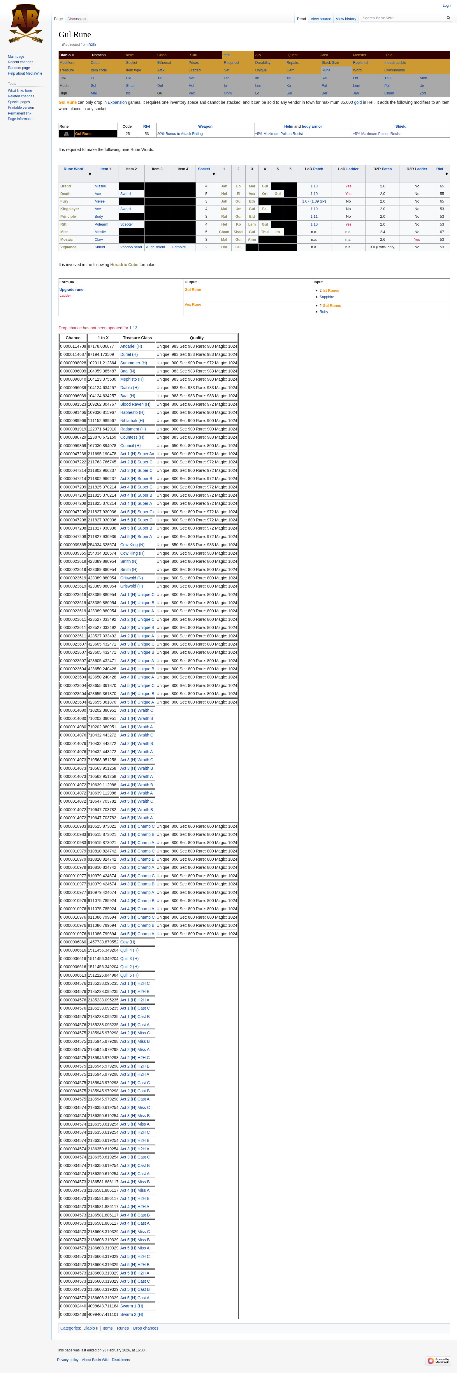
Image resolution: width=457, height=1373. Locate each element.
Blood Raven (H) (135, 404)
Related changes (21, 96)
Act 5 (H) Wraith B (136, 809)
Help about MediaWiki (25, 73)
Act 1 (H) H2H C (135, 983)
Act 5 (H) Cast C (135, 1281)
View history (346, 19)
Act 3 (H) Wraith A (136, 776)
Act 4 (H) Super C (136, 487)
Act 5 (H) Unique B (137, 693)
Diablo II (90, 1328)
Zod (423, 93)
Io (225, 86)
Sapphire (326, 297)
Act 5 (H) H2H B (135, 1264)
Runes (123, 1328)
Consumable (394, 70)
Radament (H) (133, 429)
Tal (288, 78)
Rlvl (146, 126)
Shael (130, 86)
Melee (100, 201)
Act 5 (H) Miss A (135, 1248)
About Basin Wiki (95, 1360)
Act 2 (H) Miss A (135, 1049)
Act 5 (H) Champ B (137, 925)
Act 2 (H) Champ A (137, 867)
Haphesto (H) (132, 412)
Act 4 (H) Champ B (137, 900)
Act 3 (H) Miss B (135, 1115)
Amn (423, 78)
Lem (356, 86)
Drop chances (145, 1328)
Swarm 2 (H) (131, 1314)
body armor (312, 126)
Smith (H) (129, 569)
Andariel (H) (131, 346)
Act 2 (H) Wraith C (136, 735)
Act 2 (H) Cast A (135, 1099)
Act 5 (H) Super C (136, 520)
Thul (388, 78)
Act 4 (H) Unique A (137, 677)
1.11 (314, 217)
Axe (98, 194)
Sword (125, 194)
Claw (99, 240)
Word (357, 70)
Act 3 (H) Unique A (137, 660)
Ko (288, 86)
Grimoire (179, 247)
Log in (447, 5)
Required (231, 63)
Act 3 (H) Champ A (137, 892)
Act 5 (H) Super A (136, 536)
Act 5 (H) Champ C (137, 917)
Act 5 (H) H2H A (135, 1273)
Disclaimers (121, 1360)
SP (322, 201)
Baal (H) (127, 395)
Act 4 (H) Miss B (135, 1181)
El (92, 78)
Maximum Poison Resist (283, 134)
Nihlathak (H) (132, 420)
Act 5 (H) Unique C (137, 685)
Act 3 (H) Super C (136, 470)
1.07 (306, 201)
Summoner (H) (133, 363)
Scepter (126, 224)
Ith (257, 78)
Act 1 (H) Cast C (135, 1008)
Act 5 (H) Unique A (137, 702)
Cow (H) (127, 942)
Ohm (228, 93)
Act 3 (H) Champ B (137, 884)
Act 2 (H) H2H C (135, 1057)
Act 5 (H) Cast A (135, 1297)
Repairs (292, 63)
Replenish (361, 63)
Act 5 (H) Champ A (137, 933)
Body (99, 217)
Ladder (352, 169)
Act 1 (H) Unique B (137, 602)
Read (301, 19)
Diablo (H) (129, 387)
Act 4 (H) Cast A (135, 1223)
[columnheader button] (76, 173)
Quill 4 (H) (129, 950)
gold (358, 102)
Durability (262, 63)
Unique (261, 70)
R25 (92, 44)
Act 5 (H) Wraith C (136, 801)
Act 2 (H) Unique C (137, 619)
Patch (318, 169)
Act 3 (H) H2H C (135, 1132)
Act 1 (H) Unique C (137, 594)
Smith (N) (129, 561)
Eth (226, 78)
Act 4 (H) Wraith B (136, 785)
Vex (192, 93)
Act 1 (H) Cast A (135, 1024)
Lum (258, 86)
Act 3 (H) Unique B (137, 652)
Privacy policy (67, 1360)
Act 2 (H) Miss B (135, 1041)
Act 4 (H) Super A (136, 503)
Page (58, 19)
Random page (19, 68)
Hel (191, 86)
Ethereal (164, 63)
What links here (20, 91)
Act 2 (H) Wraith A (136, 751)
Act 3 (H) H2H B (135, 1140)
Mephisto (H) (132, 379)
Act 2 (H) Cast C (135, 1082)
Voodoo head (131, 247)
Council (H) (130, 445)
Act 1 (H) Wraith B (136, 718)
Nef (191, 78)
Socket (131, 63)
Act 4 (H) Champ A (137, 908)
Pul (387, 86)
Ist (128, 93)
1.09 (315, 201)
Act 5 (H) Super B (136, 528)
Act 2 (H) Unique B (137, 627)
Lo (257, 93)
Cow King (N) (132, 544)
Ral (324, 78)
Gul (160, 93)
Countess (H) (132, 437)
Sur (289, 93)
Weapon (205, 126)
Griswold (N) (131, 578)
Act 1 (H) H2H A (135, 1000)
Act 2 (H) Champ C (137, 851)
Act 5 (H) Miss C (135, 1231)
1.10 (314, 186)
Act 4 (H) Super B (136, 495)
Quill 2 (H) (129, 966)
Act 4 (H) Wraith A (136, 793)
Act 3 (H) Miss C (135, 1107)
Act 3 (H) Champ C (137, 875)
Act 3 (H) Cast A (135, 1173)
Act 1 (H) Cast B (135, 1016)
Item (226, 55)
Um (423, 86)
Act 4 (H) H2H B (135, 1198)
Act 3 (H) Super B (136, 478)
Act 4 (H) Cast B (135, 1215)
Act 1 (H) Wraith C (136, 710)
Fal (324, 86)
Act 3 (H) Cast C (135, 1157)
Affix (160, 70)
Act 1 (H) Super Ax (137, 453)
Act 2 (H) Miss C (135, 1033)
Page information (21, 119)
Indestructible (395, 63)
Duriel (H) (129, 354)
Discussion (76, 19)
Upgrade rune (71, 290)
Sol (93, 86)
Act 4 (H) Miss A (135, 1190)
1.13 (133, 328)
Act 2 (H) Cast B (135, 1091)
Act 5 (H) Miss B (135, 1239)
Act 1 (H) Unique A (137, 611)
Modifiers (66, 63)
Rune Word (73, 169)
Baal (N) (127, 371)
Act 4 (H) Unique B (137, 669)
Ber (325, 93)
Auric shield (155, 247)
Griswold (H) (131, 586)
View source (321, 19)
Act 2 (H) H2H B (135, 1066)
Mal (93, 93)
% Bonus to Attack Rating (182, 134)
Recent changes (20, 62)
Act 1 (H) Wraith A (136, 727)
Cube (95, 63)
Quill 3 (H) (129, 958)
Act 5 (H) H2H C (135, 1256)
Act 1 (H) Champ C (137, 826)
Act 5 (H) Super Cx (137, 511)
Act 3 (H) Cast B (135, 1165)
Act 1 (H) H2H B (135, 991)
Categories (70, 1328)
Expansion (117, 102)
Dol (160, 86)
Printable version (21, 108)
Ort (355, 78)
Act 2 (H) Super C (136, 462)
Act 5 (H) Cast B (135, 1289)
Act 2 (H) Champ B (137, 859)
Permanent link (19, 113)
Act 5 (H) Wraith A (136, 817)
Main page (16, 57)
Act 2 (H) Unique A (137, 636)
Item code (99, 70)
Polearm (101, 224)
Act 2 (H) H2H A (135, 1074)
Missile (100, 186)
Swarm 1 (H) (131, 1306)
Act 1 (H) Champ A (137, 842)
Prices (194, 63)
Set (226, 70)
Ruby (323, 312)
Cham (389, 93)
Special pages (19, 102)
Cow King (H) (132, 553)
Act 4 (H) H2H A (135, 1206)
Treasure (66, 70)
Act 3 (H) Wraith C (136, 759)
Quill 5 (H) (129, 975)
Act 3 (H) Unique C (137, 644)
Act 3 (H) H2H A (135, 1149)
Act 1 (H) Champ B (137, 834)
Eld (128, 78)
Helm (288, 126)
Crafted (195, 70)
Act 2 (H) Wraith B (136, 743)
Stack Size (330, 63)
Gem (290, 70)
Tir (159, 78)
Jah (356, 93)
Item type (133, 70)
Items (108, 1328)
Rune (326, 70)
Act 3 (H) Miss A (135, 1124)
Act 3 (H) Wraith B (136, 768)
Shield (401, 126)
